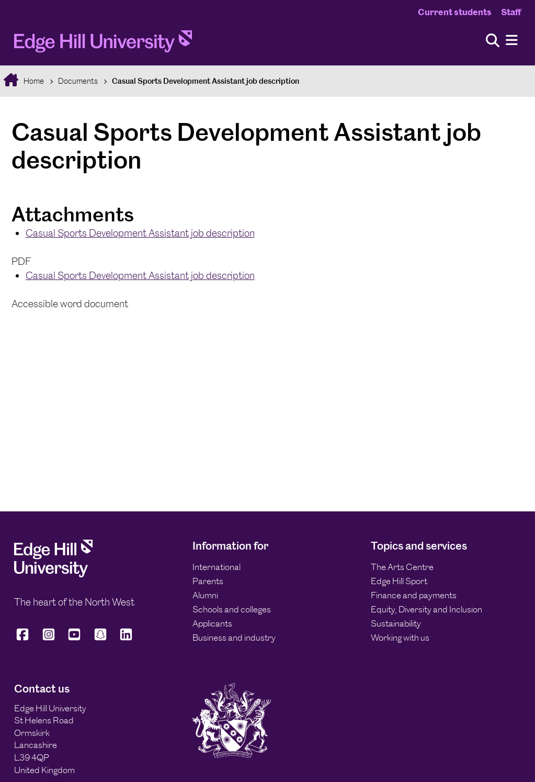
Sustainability (396, 623)
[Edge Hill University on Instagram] (49, 639)
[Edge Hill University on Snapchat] (100, 639)
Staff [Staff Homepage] (511, 12)
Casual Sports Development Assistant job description (205, 80)
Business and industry (234, 637)
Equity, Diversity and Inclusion (426, 609)
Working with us (400, 637)
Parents (207, 581)
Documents (78, 80)
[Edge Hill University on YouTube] (74, 639)
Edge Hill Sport (399, 581)
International (216, 567)
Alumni (205, 595)
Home (33, 80)
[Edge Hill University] (53, 574)
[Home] (103, 44)
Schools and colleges (231, 609)
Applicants (212, 623)
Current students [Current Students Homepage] (455, 12)
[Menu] (512, 40)
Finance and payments (414, 595)
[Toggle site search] (493, 41)
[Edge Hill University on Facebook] (24, 639)
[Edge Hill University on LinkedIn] (126, 639)
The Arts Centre (402, 567)
